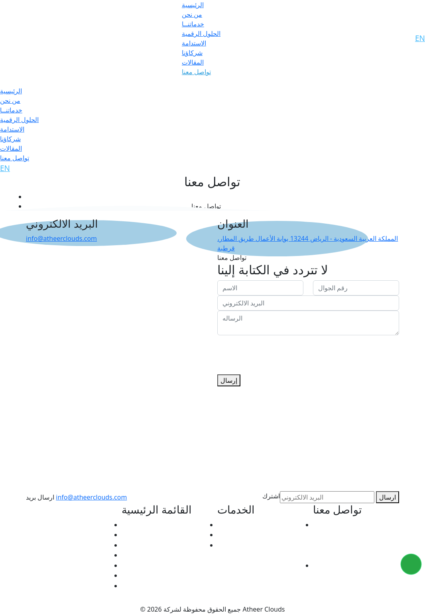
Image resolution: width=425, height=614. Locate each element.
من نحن (192, 14)
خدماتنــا (193, 24)
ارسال (387, 497)
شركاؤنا (192, 52)
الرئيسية (193, 4)
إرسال (228, 380)
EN (420, 38)
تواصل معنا (196, 71)
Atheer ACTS (236, 524)
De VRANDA (236, 544)
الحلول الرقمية (201, 33)
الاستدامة (194, 43)
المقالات (193, 62)
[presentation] (277, 350)
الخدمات (134, 534)
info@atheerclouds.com (61, 238)
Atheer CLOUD (240, 534)
